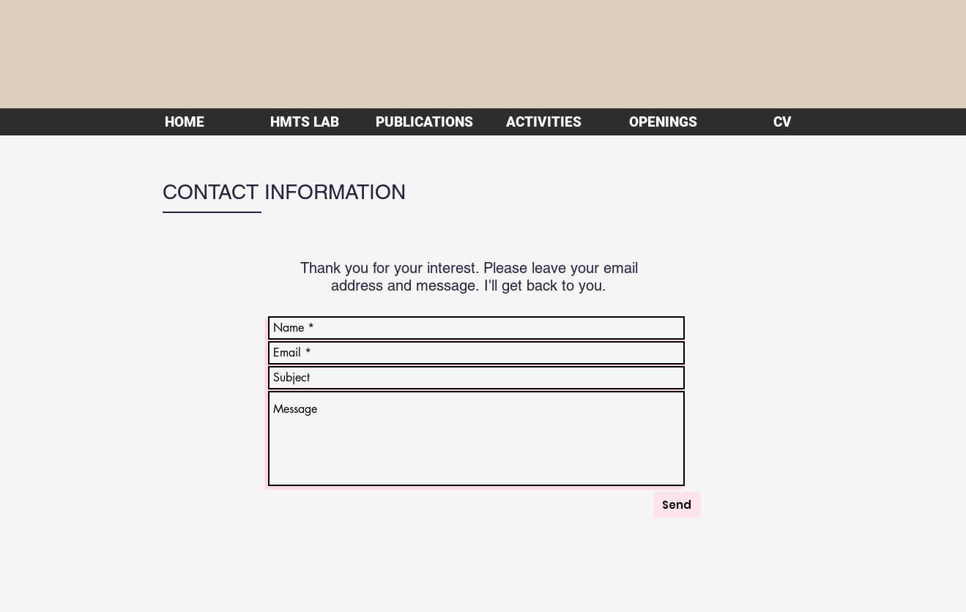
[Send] (677, 505)
